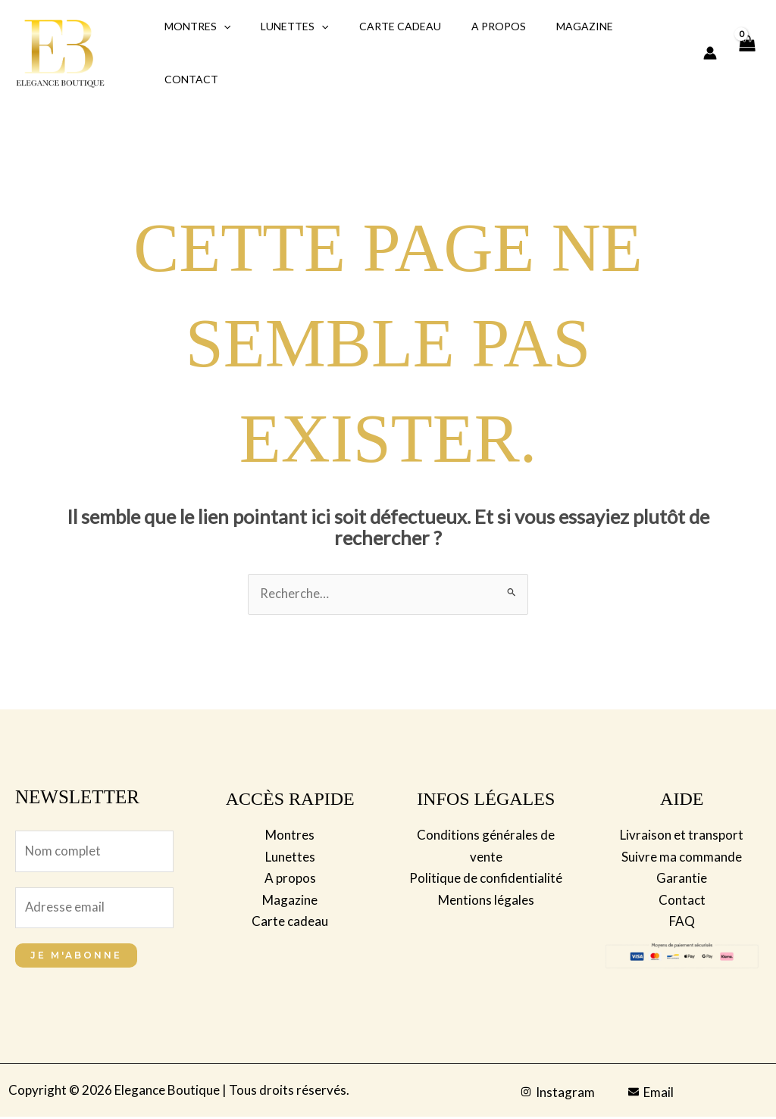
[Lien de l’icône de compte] (710, 53)
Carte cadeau (290, 920)
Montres (193, 26)
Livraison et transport (681, 835)
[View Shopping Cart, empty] (746, 53)
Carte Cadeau (377, 26)
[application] (219, 26)
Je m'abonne (76, 957)
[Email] (651, 1093)
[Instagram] (557, 1093)
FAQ (682, 920)
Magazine (543, 26)
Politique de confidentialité (485, 878)
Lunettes (280, 26)
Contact (187, 79)
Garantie (681, 878)
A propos (467, 26)
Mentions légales (486, 899)
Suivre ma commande (681, 857)
